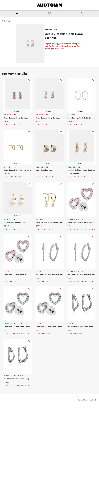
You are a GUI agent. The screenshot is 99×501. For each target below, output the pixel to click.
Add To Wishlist (29, 80)
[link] (49, 13)
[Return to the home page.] (49, 5)
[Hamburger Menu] (17, 13)
